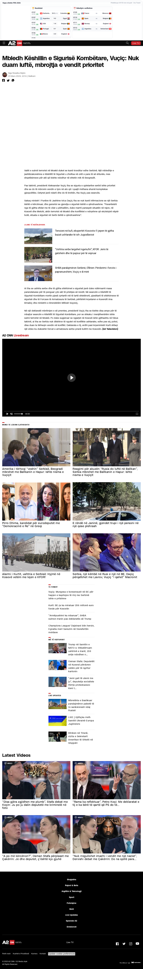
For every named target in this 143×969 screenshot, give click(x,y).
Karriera (34, 953)
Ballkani (31, 76)
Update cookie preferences (61, 954)
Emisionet (71, 926)
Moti (71, 909)
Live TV (136, 43)
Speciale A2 (71, 920)
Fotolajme (71, 903)
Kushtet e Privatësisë (21, 953)
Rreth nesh (6, 953)
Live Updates (71, 915)
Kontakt (43, 953)
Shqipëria (71, 879)
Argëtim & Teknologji (72, 891)
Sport (71, 897)
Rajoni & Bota (71, 885)
